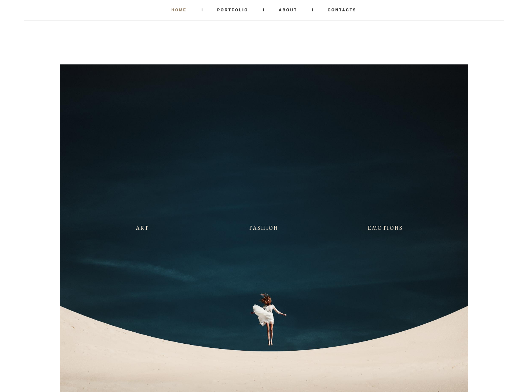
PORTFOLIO (232, 10)
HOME (179, 10)
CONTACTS (342, 10)
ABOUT (288, 10)
